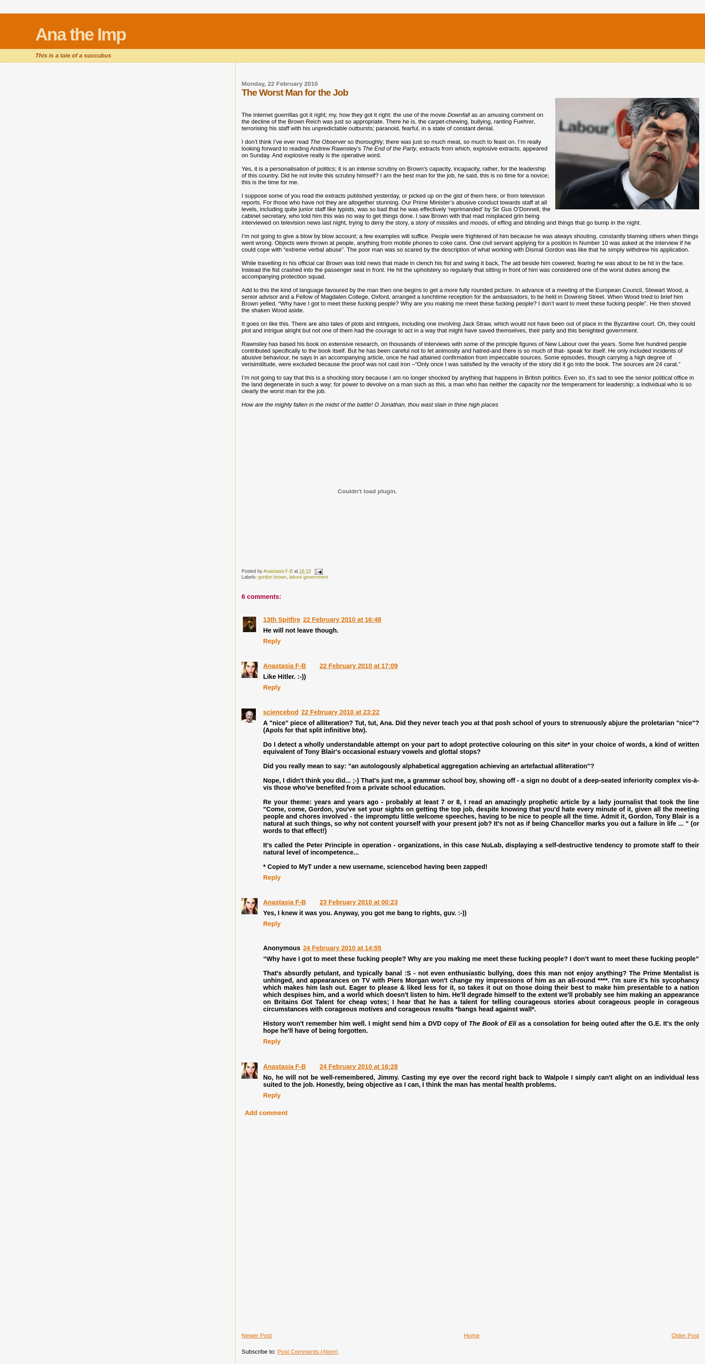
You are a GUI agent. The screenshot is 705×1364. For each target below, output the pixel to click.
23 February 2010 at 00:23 (359, 902)
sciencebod (281, 712)
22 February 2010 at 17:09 (359, 665)
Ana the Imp (80, 34)
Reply (272, 641)
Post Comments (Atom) (307, 1351)
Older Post (685, 1335)
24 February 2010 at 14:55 (342, 948)
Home (472, 1335)
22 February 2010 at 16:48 (342, 619)
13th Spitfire (281, 619)
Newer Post (256, 1335)
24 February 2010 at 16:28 (359, 1066)
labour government (308, 577)
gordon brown (272, 577)
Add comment (266, 1112)
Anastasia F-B (284, 665)
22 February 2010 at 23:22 (340, 712)
